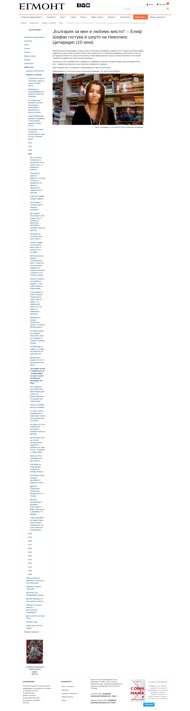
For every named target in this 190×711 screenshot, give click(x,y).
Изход (64, 700)
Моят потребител (68, 686)
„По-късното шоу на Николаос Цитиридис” (127, 127)
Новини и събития (29, 695)
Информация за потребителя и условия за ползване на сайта (37, 689)
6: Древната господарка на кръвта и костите (34, 668)
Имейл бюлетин (67, 697)
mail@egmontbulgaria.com (100, 702)
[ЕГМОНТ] (42, 6)
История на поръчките (70, 693)
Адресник (65, 690)
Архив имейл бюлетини (31, 698)
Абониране (149, 704)
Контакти (26, 702)
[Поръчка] (163, 4)
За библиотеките (29, 693)
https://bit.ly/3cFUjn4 (103, 68)
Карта (114, 696)
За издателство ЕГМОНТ (31, 700)
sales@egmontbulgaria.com (101, 696)
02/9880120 (112, 700)
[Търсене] (168, 9)
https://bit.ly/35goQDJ (112, 71)
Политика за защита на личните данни (36, 686)
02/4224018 (107, 694)
